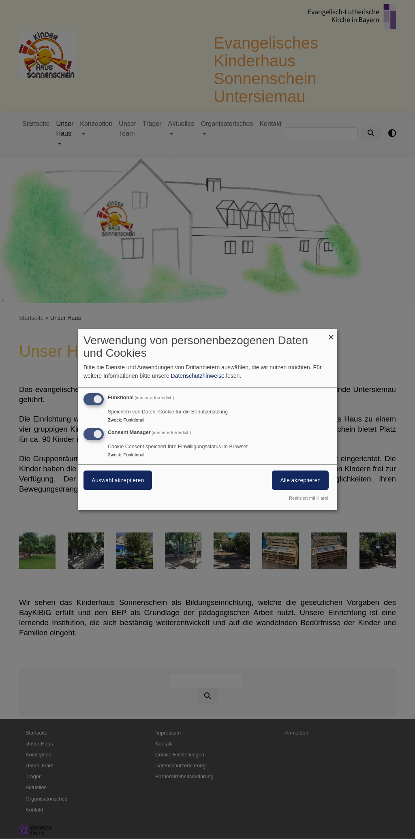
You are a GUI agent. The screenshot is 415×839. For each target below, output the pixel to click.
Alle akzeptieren (300, 480)
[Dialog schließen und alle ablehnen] (331, 334)
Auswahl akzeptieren (118, 480)
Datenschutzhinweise (198, 376)
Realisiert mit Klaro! (308, 498)
